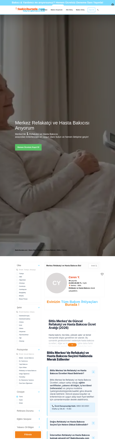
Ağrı (20, 338)
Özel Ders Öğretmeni (25, 383)
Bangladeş (22, 292)
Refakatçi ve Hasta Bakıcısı (27, 370)
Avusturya (22, 286)
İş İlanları (44, 10)
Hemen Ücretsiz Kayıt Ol (28, 147)
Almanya (22, 283)
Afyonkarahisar (24, 335)
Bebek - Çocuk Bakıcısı (26, 358)
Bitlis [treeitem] (59, 250)
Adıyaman (22, 331)
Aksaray (21, 341)
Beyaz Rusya (23, 299)
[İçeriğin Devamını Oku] (72, 345)
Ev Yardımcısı (23, 361)
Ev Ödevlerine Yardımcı (26, 380)
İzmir (20, 325)
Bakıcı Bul (32, 250)
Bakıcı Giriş (80, 10)
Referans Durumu (25, 411)
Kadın (21, 400)
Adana (21, 328)
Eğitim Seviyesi (24, 419)
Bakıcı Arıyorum (56, 10)
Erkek (21, 403)
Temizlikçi (22, 377)
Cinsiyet (20, 392)
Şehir (19, 307)
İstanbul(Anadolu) (24, 319)
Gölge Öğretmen (24, 374)
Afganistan (22, 280)
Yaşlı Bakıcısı (23, 364)
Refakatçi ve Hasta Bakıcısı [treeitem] (46, 250)
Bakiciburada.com (21, 250)
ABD (20, 277)
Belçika (21, 296)
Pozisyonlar (22, 349)
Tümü (21, 396)
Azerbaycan (23, 289)
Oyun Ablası (23, 367)
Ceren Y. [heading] (74, 277)
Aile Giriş (69, 10)
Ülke (19, 265)
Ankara (21, 322)
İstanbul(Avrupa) (24, 316)
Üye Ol (91, 10)
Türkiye (21, 273)
